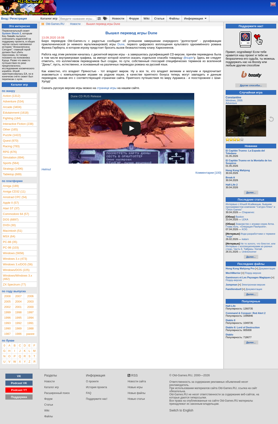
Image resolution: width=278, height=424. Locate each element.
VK (19, 376)
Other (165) (10, 129)
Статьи (159, 18)
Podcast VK (19, 383)
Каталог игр (48, 18)
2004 (18, 301)
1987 (7, 333)
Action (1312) (11, 95)
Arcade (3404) (12, 107)
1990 (7, 328)
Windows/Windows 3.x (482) (17, 277)
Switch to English (181, 410)
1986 (18, 333)
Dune (120, 44)
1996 (7, 317)
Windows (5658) (13, 253)
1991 (30, 323)
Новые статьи (136, 398)
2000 (30, 307)
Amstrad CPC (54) (15, 197)
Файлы (174, 18)
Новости (118, 18)
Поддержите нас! (96, 398)
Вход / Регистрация (14, 18)
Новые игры (135, 387)
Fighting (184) (12, 118)
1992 (18, 323)
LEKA (245, 219)
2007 (18, 296)
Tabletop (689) (12, 174)
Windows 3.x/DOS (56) (18, 264)
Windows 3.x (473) (15, 258)
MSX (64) (9, 236)
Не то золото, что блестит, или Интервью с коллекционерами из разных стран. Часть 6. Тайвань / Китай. (250, 246)
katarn (245, 239)
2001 (18, 307)
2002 (7, 307)
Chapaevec (248, 212)
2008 (7, 296)
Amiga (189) (11, 186)
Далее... (251, 192)
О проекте (92, 381)
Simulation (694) (13, 157)
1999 (7, 312)
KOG (244, 229)
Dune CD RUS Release (86, 96)
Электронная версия (253, 284)
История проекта (96, 387)
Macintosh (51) (12, 230)
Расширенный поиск (57, 393)
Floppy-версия (253, 273)
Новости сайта (137, 381)
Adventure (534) (13, 101)
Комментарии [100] (208, 172)
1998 (18, 312)
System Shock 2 (11, 33)
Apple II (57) (11, 202)
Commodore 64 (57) (16, 214)
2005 (7, 301)
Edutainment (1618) (16, 112)
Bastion (240, 216)
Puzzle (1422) (12, 135)
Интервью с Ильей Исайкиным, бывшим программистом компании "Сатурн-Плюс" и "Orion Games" (250, 207)
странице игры (107, 88)
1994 (30, 317)
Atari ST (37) (11, 208)
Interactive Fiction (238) (18, 123)
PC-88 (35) (10, 242)
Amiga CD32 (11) (14, 191)
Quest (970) (10, 140)
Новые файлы (136, 393)
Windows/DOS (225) (16, 270)
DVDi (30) (9, 225)
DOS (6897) (10, 219)
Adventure (231, 103)
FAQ (88, 393)
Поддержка (19, 397)
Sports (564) (11, 163)
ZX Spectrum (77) (14, 284)
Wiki (146, 18)
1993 (7, 323)
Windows (231, 100)
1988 (30, 328)
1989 (18, 328)
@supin (188, 57)
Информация (195, 18)
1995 (18, 317)
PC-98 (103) (11, 247)
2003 (30, 301)
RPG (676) (10, 152)
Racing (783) (11, 146)
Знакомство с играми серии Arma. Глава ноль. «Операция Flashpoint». (250, 225)
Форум (134, 18)
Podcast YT (19, 390)
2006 (30, 296)
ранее (30, 333)
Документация (267, 268)
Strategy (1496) (13, 168)
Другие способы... (251, 85)
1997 (30, 312)
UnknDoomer (249, 251)
